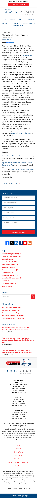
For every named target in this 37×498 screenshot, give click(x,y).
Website (12, 19)
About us (21, 19)
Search (33, 296)
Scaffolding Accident (10, 275)
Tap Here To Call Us (18, 4)
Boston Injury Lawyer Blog (11, 310)
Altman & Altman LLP (24, 488)
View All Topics (7, 286)
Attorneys (31, 19)
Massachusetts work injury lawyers (22, 169)
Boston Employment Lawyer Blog (13, 318)
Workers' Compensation (19, 176)
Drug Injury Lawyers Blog (10, 313)
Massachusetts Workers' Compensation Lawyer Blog (18, 12)
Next (18, 183)
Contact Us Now (18, 232)
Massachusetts (27, 55)
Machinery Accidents (10, 270)
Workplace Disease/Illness (12, 278)
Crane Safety (7, 273)
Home (4, 19)
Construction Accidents (11, 256)
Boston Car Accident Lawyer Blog (13, 315)
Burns (5, 281)
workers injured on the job (20, 133)
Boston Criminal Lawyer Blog (11, 307)
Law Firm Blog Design (18, 496)
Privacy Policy (18, 452)
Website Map (18, 459)
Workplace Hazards (10, 264)
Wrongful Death (8, 267)
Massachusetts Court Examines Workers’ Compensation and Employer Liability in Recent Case (18, 340)
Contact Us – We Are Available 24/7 (18, 462)
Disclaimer (18, 455)
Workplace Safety (9, 262)
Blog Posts (18, 466)
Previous (5, 183)
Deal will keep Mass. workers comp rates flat (17, 156)
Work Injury (9, 176)
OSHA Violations (9, 283)
